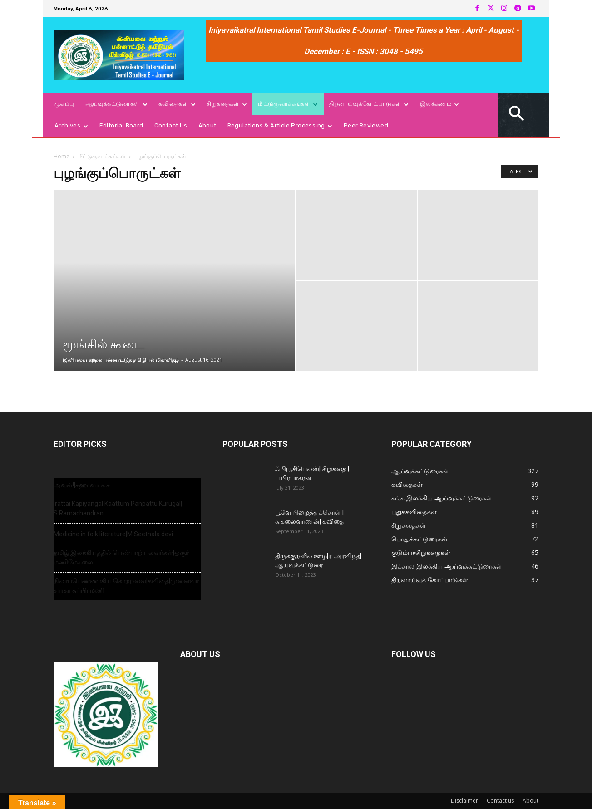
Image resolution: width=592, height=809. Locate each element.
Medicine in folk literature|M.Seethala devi (113, 534)
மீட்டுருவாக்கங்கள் (102, 156)
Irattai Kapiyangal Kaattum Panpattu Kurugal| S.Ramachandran (118, 508)
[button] (516, 115)
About (530, 800)
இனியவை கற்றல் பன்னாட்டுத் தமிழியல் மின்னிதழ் (121, 359)
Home (61, 156)
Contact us (500, 800)
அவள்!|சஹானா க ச (82, 485)
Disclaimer (464, 800)
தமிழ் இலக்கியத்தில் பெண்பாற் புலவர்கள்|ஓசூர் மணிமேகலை (121, 557)
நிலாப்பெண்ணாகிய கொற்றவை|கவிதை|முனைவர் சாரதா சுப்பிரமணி (126, 585)
